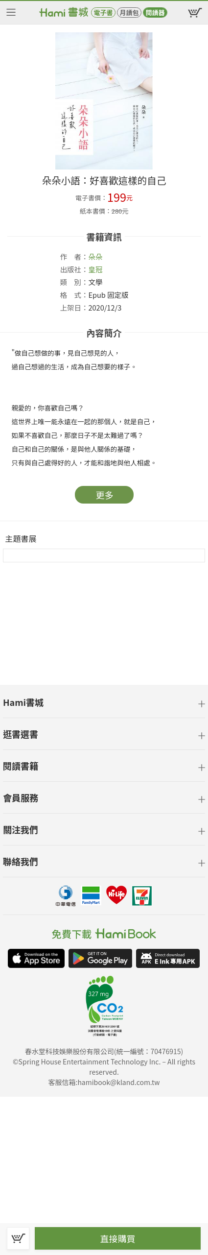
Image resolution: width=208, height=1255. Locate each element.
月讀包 (129, 12)
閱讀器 (154, 12)
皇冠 (96, 269)
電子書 (103, 12)
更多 (105, 494)
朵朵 (96, 256)
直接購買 (118, 1238)
